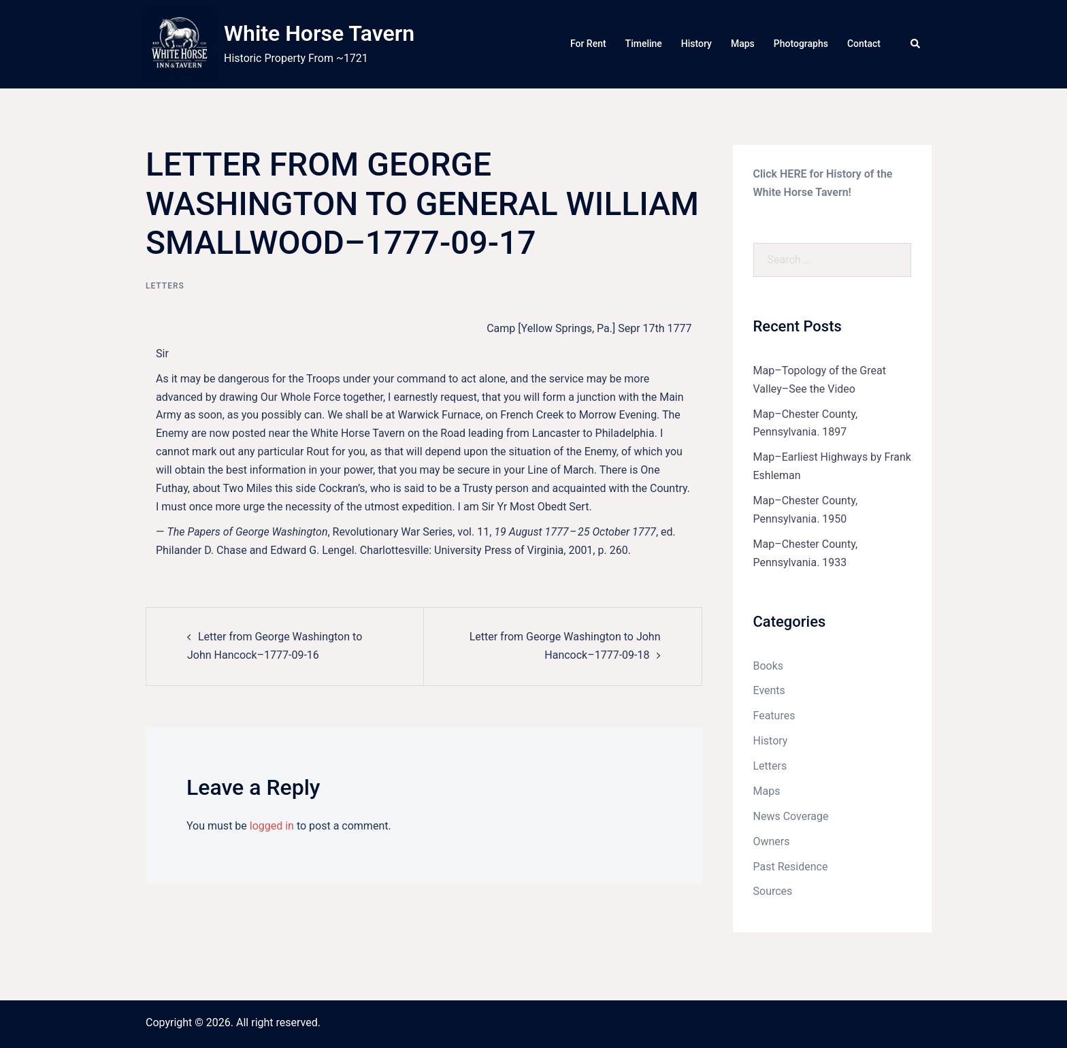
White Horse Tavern (319, 33)
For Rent (588, 43)
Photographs (801, 43)
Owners (771, 841)
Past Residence (790, 866)
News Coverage (791, 816)
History (696, 43)
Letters (165, 286)
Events (769, 690)
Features (774, 715)
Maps (743, 43)
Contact (864, 43)
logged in (272, 825)
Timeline (643, 43)
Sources (773, 891)
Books (768, 665)
